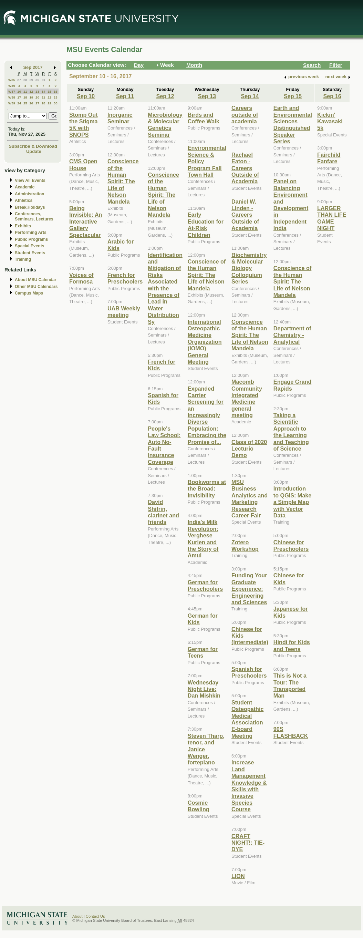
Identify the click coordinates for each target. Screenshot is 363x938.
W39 (11, 103)
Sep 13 (207, 96)
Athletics (23, 200)
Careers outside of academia (244, 114)
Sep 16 (332, 96)
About (77, 916)
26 (31, 103)
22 (49, 97)
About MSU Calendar (35, 279)
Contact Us (95, 916)
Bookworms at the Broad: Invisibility (207, 488)
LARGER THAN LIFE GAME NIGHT (331, 218)
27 (19, 80)
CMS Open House (83, 164)
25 (25, 103)
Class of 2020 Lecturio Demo (249, 448)
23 (56, 97)
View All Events (30, 180)
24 (19, 103)
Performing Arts (30, 232)
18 (25, 97)
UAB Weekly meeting (123, 311)
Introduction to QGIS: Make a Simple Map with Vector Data (292, 501)
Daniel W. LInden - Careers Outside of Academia (245, 214)
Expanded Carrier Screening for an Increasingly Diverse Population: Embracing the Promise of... (207, 415)
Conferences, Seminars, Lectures (34, 216)
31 (43, 80)
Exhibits (23, 226)
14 (43, 91)
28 (25, 80)
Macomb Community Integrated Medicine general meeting (246, 398)
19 (31, 97)
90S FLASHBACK (290, 732)
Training (23, 259)
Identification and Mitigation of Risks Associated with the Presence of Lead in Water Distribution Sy (165, 288)
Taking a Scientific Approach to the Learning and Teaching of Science (291, 432)
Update (33, 151)
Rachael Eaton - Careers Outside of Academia (245, 168)
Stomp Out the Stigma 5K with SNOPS (83, 125)
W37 (11, 91)
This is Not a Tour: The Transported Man (290, 685)
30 (37, 80)
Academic (24, 187)
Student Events (30, 252)
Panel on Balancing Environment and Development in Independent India (290, 204)
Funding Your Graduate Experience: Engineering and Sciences (249, 588)
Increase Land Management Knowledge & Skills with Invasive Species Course (249, 785)
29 (31, 80)
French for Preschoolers (125, 278)
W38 (11, 97)
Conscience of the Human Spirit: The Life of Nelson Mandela (123, 181)
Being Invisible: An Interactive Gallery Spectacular (85, 221)
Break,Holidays (30, 207)
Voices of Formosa (81, 278)
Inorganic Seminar (120, 118)
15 (49, 91)
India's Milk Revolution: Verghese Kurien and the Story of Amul (203, 538)
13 (37, 91)
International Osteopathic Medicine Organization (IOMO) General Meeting (205, 342)
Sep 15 (293, 96)
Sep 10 (86, 96)
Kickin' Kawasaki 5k (330, 121)
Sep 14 (250, 96)
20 (37, 97)
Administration (29, 194)
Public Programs (31, 239)
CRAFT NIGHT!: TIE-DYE (248, 843)
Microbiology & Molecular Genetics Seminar (165, 125)
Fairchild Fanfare (328, 158)
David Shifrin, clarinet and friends (163, 512)
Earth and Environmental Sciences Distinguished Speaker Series (292, 124)
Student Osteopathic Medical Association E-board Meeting (247, 719)
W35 (11, 80)
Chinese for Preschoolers (291, 545)
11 (25, 91)
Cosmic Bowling (198, 806)
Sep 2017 (33, 67)
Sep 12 (165, 96)
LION (238, 876)
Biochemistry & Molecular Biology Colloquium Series (249, 268)
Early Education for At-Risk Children (206, 225)
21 (43, 97)
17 (19, 97)
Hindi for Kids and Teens (291, 645)
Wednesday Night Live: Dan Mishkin (204, 689)
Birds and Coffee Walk (203, 118)
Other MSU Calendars (36, 286)
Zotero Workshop (245, 545)
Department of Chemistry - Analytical (292, 335)
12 (31, 91)
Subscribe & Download (33, 146)
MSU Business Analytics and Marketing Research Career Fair (249, 498)
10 (19, 91)
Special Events (29, 246)
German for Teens (203, 652)
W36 (11, 85)
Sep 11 (125, 96)
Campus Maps (29, 293)
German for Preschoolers (205, 585)
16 (56, 91)
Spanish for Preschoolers (249, 672)
